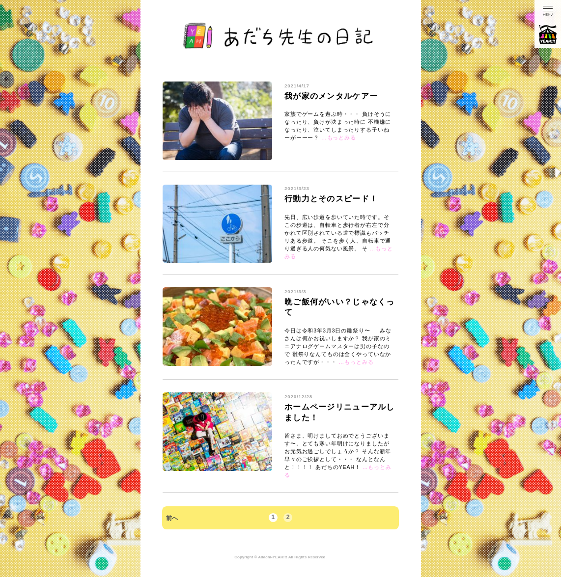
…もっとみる (338, 137)
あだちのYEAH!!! (548, 34)
